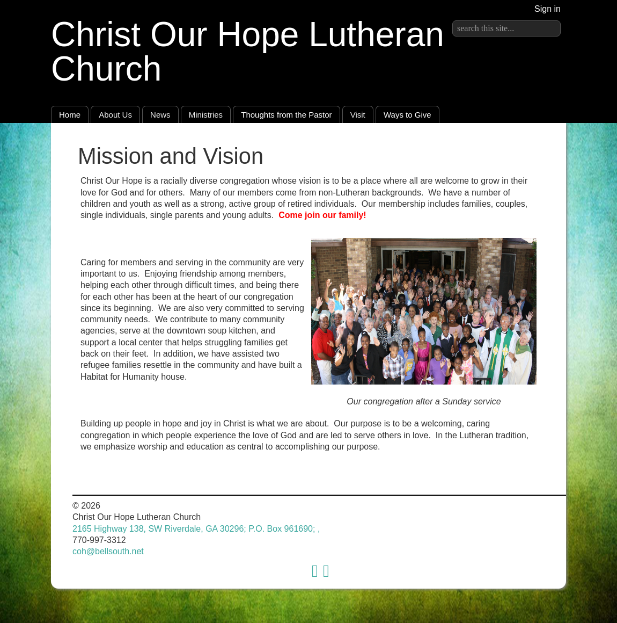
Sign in (547, 8)
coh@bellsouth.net (108, 551)
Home (69, 114)
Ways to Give (407, 114)
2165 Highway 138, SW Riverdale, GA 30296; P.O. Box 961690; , (196, 528)
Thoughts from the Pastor (286, 114)
